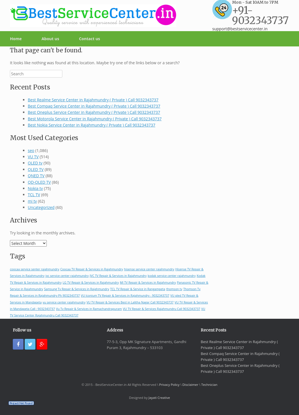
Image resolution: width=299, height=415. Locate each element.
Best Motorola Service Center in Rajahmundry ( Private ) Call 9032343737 (95, 118)
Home (16, 38)
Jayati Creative (159, 397)
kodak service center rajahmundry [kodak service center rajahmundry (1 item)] (172, 276)
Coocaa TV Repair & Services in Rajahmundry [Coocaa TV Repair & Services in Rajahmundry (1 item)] (91, 269)
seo (31, 150)
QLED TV (36, 169)
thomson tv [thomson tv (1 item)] (174, 289)
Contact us (89, 38)
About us (50, 38)
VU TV (33, 156)
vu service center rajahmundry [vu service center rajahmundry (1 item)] (64, 302)
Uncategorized (41, 207)
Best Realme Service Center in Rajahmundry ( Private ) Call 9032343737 (93, 99)
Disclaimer (190, 384)
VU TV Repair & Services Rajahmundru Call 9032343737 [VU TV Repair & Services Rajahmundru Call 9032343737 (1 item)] (161, 309)
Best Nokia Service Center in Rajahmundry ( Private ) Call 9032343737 (91, 125)
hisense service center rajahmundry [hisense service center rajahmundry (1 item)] (149, 269)
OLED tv (35, 163)
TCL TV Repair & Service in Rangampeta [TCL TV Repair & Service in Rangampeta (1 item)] (137, 289)
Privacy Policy (169, 384)
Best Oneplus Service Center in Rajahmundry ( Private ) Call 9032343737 (94, 112)
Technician (209, 384)
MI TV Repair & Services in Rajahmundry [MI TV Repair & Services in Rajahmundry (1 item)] (148, 282)
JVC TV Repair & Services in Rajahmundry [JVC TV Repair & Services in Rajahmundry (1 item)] (118, 276)
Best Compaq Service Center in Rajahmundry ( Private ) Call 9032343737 (94, 106)
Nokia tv (35, 188)
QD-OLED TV (39, 182)
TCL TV (34, 194)
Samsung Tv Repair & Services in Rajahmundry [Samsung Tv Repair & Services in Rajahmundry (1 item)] (76, 289)
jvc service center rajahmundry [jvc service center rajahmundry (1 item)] (67, 276)
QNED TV (36, 175)
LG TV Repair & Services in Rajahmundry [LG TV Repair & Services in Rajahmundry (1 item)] (91, 282)
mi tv (32, 201)
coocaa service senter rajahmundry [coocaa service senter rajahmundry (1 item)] (34, 269)
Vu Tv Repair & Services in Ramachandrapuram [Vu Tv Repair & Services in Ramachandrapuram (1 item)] (89, 309)
